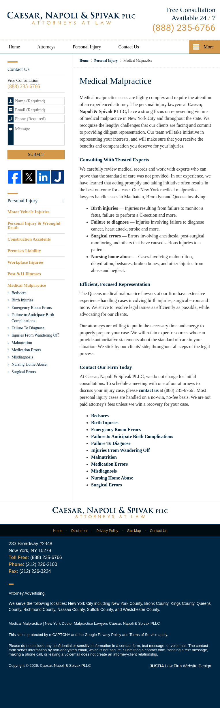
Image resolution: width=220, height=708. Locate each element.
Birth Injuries (105, 422)
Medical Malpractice (26, 285)
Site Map (134, 530)
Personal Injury (87, 46)
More (209, 46)
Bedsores (100, 415)
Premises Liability (24, 250)
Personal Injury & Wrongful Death (33, 225)
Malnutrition (104, 457)
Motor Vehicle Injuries (28, 211)
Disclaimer (79, 530)
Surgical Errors (106, 484)
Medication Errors (109, 464)
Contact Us (128, 46)
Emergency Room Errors (116, 429)
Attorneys (46, 46)
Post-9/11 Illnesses (24, 273)
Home (14, 46)
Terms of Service (143, 635)
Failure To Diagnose (111, 443)
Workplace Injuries (25, 262)
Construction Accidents (29, 239)
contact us (149, 390)
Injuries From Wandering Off (120, 450)
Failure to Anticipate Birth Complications (132, 436)
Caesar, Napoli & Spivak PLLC (65, 665)
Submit (36, 154)
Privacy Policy (107, 530)
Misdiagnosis (104, 471)
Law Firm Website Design (180, 666)
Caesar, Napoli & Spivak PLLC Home (71, 18)
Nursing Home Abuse (112, 477)
